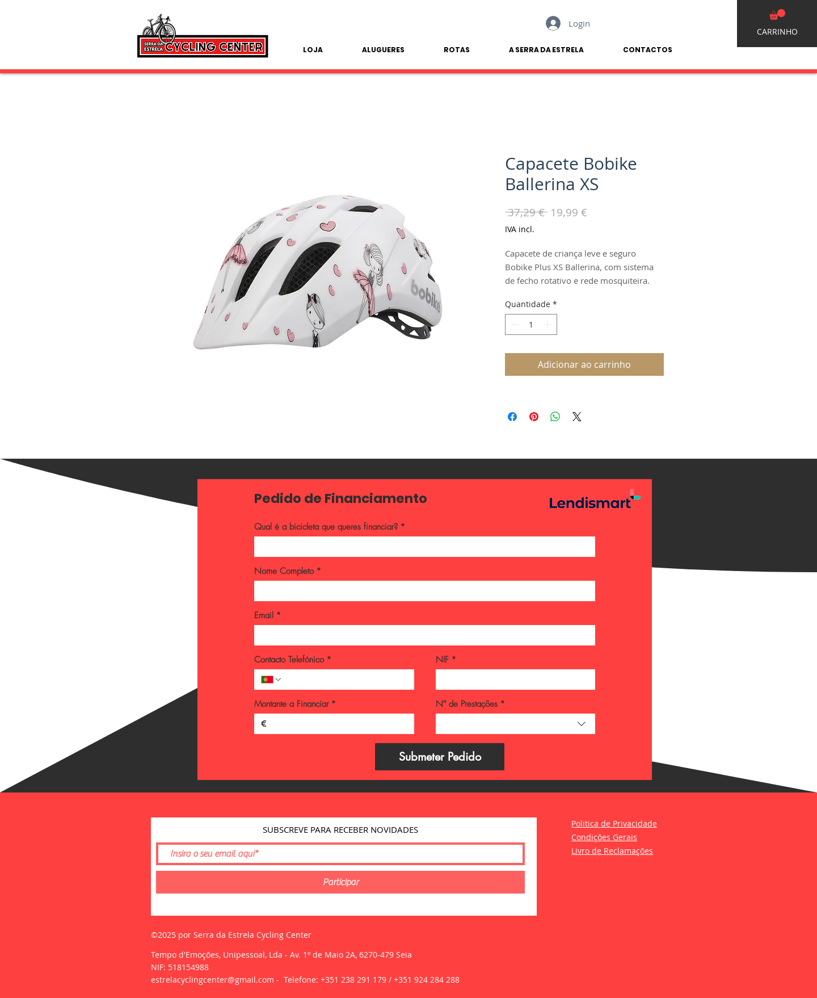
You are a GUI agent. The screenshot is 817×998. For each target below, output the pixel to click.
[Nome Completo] (421, 591)
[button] (777, 14)
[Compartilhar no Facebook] (512, 416)
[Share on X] (577, 416)
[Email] (421, 635)
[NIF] (512, 679)
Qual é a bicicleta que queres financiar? (329, 527)
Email (267, 615)
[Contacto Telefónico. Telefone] (345, 679)
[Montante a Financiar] (337, 724)
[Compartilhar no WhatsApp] (555, 416)
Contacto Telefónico (292, 660)
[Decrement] (514, 324)
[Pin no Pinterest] (534, 416)
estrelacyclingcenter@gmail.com (212, 979)
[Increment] (548, 324)
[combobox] (516, 724)
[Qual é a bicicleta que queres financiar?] (421, 546)
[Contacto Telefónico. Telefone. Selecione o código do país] (272, 679)
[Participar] (340, 882)
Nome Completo (287, 571)
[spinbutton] (531, 324)
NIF (446, 660)
